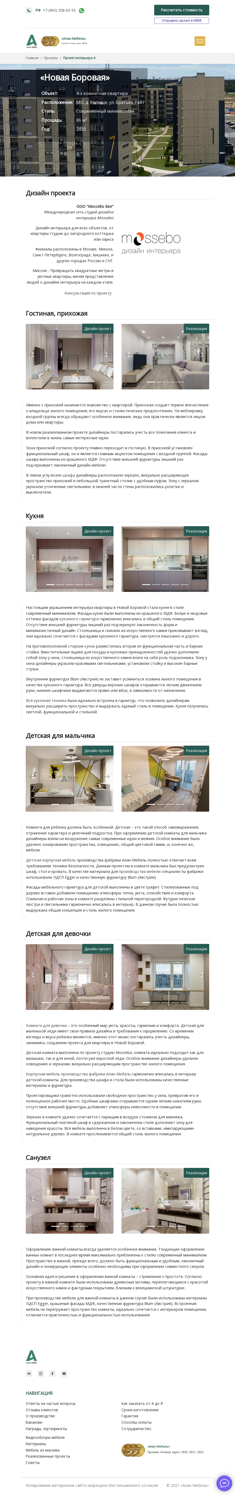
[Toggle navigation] (199, 41)
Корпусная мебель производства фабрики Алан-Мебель (78, 1073)
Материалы (36, 1443)
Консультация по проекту (88, 293)
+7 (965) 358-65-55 (59, 10)
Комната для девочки (46, 1025)
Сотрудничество (136, 1428)
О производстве (40, 1415)
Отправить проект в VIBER (182, 20)
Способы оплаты (136, 1422)
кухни (90, 646)
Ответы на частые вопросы (50, 1403)
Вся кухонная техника (46, 700)
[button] (32, 355)
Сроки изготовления (139, 1409)
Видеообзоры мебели (45, 1437)
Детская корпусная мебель (51, 860)
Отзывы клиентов (42, 1409)
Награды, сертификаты (46, 1428)
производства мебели (140, 871)
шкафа (68, 475)
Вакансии (34, 1422)
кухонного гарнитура (79, 618)
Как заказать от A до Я (142, 1403)
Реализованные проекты (48, 1456)
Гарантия (129, 1415)
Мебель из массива (43, 1450)
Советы (33, 1462)
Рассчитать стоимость (182, 9)
